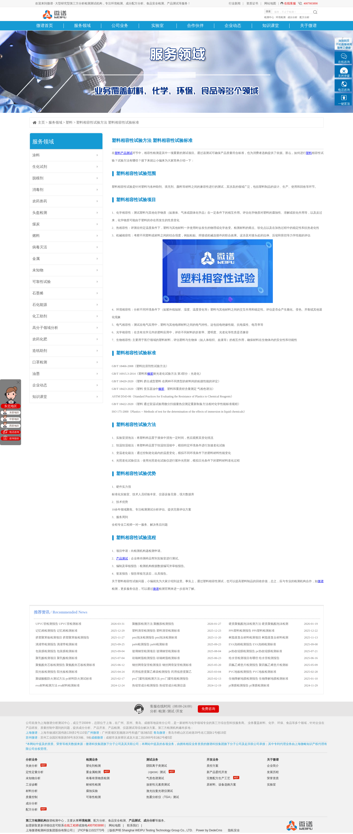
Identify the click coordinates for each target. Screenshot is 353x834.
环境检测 (281, 17)
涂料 (36, 155)
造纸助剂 (39, 351)
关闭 (18, 382)
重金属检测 (93, 772)
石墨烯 (37, 293)
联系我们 (133, 825)
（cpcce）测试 (156, 772)
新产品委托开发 (217, 772)
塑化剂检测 (93, 765)
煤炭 (36, 224)
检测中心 (269, 17)
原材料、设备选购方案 (221, 784)
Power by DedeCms (209, 830)
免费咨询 (208, 709)
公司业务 (120, 25)
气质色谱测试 (155, 778)
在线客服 (290, 3)
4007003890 (310, 3)
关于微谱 (308, 25)
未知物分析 (33, 778)
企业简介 (273, 765)
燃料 (36, 236)
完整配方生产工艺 (218, 778)
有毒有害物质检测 (98, 778)
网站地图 (270, 3)
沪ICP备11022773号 (91, 830)
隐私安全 (234, 830)
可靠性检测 (93, 797)
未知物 (37, 270)
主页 (41, 122)
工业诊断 (32, 784)
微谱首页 (44, 25)
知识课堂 (270, 25)
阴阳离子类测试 (156, 765)
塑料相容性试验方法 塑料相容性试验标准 (107, 122)
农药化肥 (39, 339)
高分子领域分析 (45, 328)
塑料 (69, 122)
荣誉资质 (273, 778)
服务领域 (82, 25)
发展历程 (273, 772)
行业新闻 (234, 3)
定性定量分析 (34, 772)
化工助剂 (39, 316)
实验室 (157, 25)
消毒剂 (37, 190)
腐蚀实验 (92, 791)
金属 (36, 259)
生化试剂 (39, 167)
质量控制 (32, 797)
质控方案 (212, 765)
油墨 (36, 374)
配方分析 (304, 17)
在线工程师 (71, 825)
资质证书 (252, 3)
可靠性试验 (41, 282)
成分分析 (292, 17)
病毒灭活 (39, 247)
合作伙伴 (195, 25)
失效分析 (32, 765)
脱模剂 (37, 178)
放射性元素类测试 (158, 784)
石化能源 (39, 305)
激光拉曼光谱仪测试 (159, 791)
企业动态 (233, 25)
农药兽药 (39, 201)
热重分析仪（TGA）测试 (162, 797)
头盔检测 (39, 213)
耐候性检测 (93, 784)
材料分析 (32, 791)
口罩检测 (39, 362)
